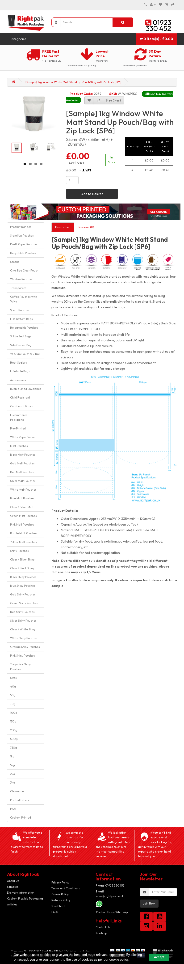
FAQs (54, 912)
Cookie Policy (60, 894)
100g (13, 712)
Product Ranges (20, 227)
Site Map (101, 933)
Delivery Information (20, 892)
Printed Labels (19, 800)
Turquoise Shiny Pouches (20, 666)
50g (13, 695)
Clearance (17, 791)
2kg (12, 774)
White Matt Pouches (23, 489)
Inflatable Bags (20, 371)
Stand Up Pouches (22, 235)
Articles (12, 904)
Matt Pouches (19, 446)
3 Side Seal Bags (20, 336)
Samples (12, 886)
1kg (12, 756)
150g (13, 721)
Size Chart (58, 906)
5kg (12, 765)
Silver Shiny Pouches (23, 620)
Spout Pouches (19, 310)
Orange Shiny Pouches (25, 647)
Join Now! (149, 903)
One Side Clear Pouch (24, 270)
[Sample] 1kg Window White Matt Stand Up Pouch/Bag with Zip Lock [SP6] (73, 82)
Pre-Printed (18, 428)
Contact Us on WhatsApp (112, 912)
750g (13, 747)
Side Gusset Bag (21, 345)
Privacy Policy (60, 882)
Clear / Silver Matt (21, 507)
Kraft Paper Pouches (24, 244)
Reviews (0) (86, 227)
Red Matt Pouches (22, 472)
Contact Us (103, 927)
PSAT (13, 809)
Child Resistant (20, 397)
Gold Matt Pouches (22, 463)
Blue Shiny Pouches (22, 585)
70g (13, 704)
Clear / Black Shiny (22, 568)
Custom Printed (20, 817)
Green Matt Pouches (23, 516)
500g (14, 739)
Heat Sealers (18, 362)
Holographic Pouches (24, 327)
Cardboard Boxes (21, 406)
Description (63, 227)
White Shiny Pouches (24, 638)
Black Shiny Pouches (23, 577)
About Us (13, 881)
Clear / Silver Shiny (22, 559)
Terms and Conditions (65, 888)
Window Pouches (21, 279)
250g (13, 730)
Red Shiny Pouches (22, 612)
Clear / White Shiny (22, 629)
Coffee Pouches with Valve (23, 299)
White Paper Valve (22, 437)
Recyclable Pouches (23, 253)
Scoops (14, 261)
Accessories (18, 380)
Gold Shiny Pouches (23, 594)
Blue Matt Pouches (22, 498)
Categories (17, 39)
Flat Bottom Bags (21, 319)
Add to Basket (92, 193)
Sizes (13, 677)
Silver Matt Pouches (23, 481)
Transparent (18, 288)
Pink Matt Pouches (22, 524)
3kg (12, 782)
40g (13, 686)
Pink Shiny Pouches (22, 655)
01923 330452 (110, 885)
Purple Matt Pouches (23, 533)
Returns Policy (60, 900)
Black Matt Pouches (22, 454)
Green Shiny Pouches (24, 603)
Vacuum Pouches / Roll (25, 354)
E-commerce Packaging (18, 417)
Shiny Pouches (19, 550)
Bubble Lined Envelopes (25, 389)
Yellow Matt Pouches (23, 542)
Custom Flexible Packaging (25, 898)
